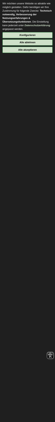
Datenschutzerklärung (37, 25)
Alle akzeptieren (27, 49)
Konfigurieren (27, 35)
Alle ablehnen (27, 42)
